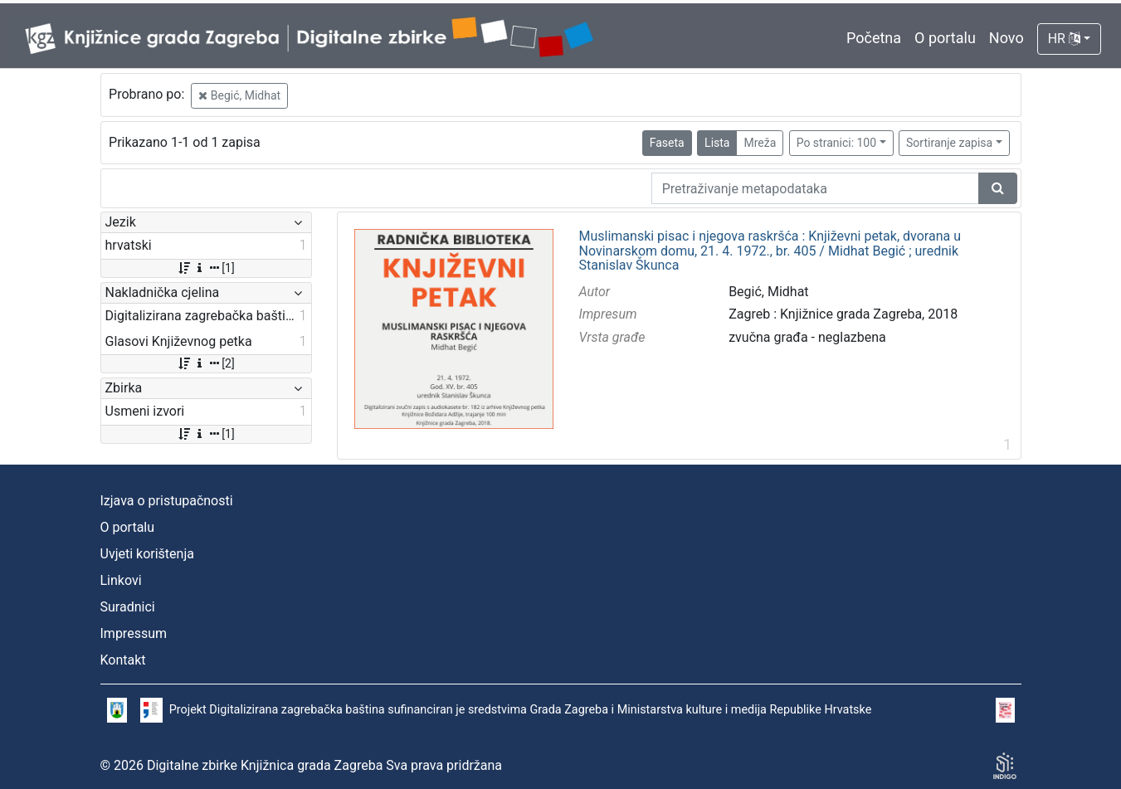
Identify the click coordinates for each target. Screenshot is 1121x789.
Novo (1006, 37)
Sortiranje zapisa (949, 142)
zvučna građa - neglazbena (807, 337)
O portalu (945, 37)
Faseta (667, 142)
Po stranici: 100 (836, 142)
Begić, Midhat (239, 95)
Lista (716, 142)
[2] (205, 363)
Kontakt (123, 660)
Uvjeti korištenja (147, 554)
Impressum (134, 633)
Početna (873, 37)
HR (1064, 38)
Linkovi (121, 580)
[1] (205, 268)
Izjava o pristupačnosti (166, 501)
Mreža (759, 142)
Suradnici (127, 607)
